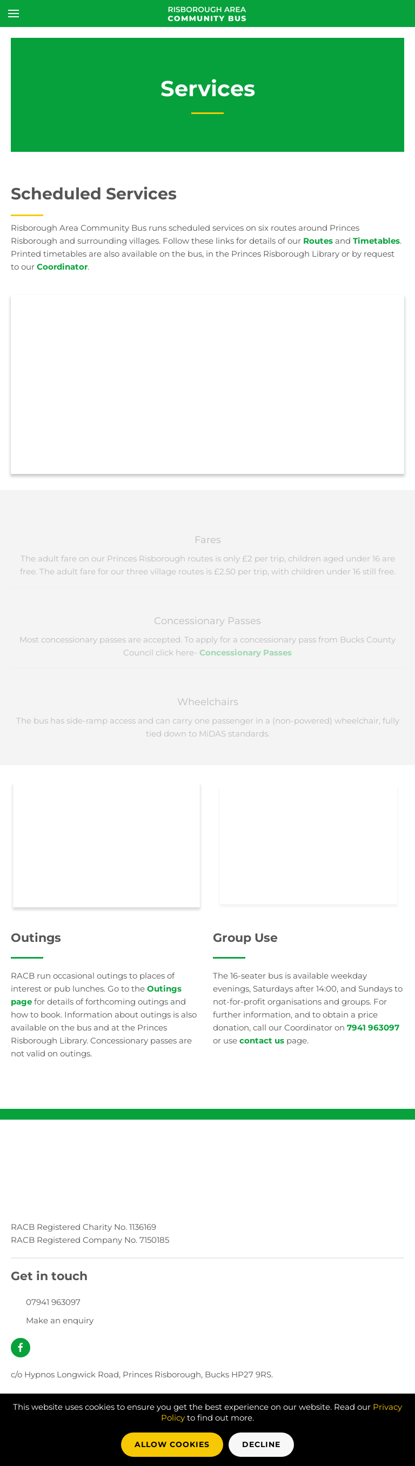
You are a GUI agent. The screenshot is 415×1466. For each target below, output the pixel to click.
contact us (261, 1040)
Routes (318, 241)
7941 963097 (373, 1027)
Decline (261, 1444)
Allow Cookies (172, 1444)
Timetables (376, 241)
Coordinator (62, 267)
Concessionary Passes (245, 652)
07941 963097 (53, 1302)
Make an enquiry (59, 1320)
